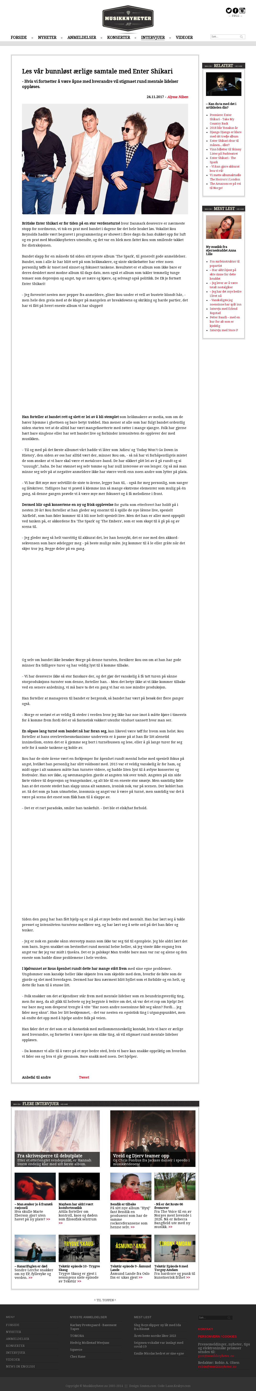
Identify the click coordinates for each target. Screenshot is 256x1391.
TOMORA (77, 1336)
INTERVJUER (153, 37)
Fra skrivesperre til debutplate (49, 1155)
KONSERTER (118, 37)
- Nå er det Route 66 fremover (168, 1206)
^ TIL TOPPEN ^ (105, 1300)
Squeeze (76, 1349)
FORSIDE (19, 37)
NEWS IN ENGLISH (20, 1366)
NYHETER (47, 37)
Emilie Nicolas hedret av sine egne (159, 1353)
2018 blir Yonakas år (224, 128)
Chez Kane (77, 1356)
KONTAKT (205, 1329)
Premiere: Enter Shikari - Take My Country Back (222, 119)
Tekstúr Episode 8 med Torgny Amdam (171, 1268)
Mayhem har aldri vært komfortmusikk (76, 1206)
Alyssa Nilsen (177, 97)
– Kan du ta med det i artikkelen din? (221, 105)
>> (48, 1219)
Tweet (84, 1077)
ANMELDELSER (81, 37)
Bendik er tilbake (123, 1204)
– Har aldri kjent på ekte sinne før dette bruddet (223, 274)
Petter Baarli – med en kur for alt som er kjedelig (225, 322)
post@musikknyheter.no (216, 1356)
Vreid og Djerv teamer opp (141, 1155)
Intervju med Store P (224, 330)
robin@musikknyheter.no (217, 1366)
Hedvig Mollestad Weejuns (89, 1342)
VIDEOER (184, 37)
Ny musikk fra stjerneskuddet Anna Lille (221, 250)
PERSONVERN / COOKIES (217, 1336)
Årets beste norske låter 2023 (155, 1336)
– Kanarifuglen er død (31, 1266)
